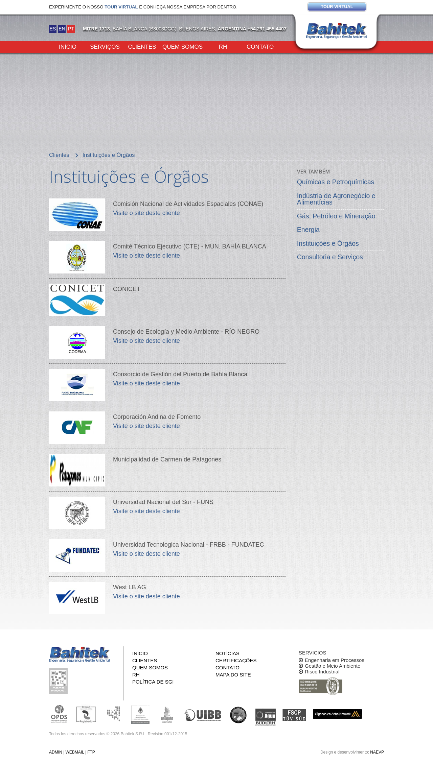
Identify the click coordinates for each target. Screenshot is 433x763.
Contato (260, 46)
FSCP (294, 715)
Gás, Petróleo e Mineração (336, 216)
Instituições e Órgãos (328, 243)
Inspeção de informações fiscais (59, 681)
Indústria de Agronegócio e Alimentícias (336, 199)
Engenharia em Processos (334, 660)
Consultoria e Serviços (330, 257)
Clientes (142, 46)
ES (52, 28)
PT (71, 28)
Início (67, 46)
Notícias (227, 653)
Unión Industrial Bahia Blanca (203, 714)
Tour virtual (337, 6)
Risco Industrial (322, 671)
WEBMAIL (74, 752)
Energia (308, 229)
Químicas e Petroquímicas (335, 182)
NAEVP (377, 752)
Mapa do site (233, 674)
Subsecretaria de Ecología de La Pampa (113, 714)
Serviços (105, 46)
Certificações (235, 660)
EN (62, 28)
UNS (238, 715)
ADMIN (55, 752)
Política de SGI (153, 682)
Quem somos (182, 46)
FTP (91, 752)
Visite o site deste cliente (146, 213)
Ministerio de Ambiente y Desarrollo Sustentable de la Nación (140, 714)
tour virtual (121, 6)
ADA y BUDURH (265, 717)
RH (223, 46)
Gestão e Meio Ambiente (332, 666)
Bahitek (336, 31)
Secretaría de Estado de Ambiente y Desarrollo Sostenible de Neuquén (167, 714)
